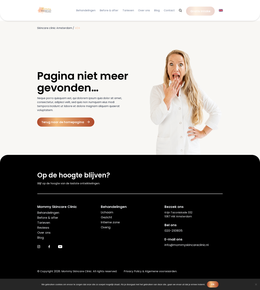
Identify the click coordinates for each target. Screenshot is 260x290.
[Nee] (256, 284)
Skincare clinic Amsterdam (54, 28)
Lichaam (107, 212)
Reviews (43, 228)
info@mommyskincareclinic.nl (186, 245)
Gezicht (106, 217)
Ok (213, 284)
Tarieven (128, 10)
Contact (169, 10)
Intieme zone (110, 222)
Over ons (144, 10)
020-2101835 (173, 231)
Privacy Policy (133, 271)
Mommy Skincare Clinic (57, 206)
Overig (105, 227)
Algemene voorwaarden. (161, 271)
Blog (157, 10)
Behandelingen (86, 10)
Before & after (109, 10)
